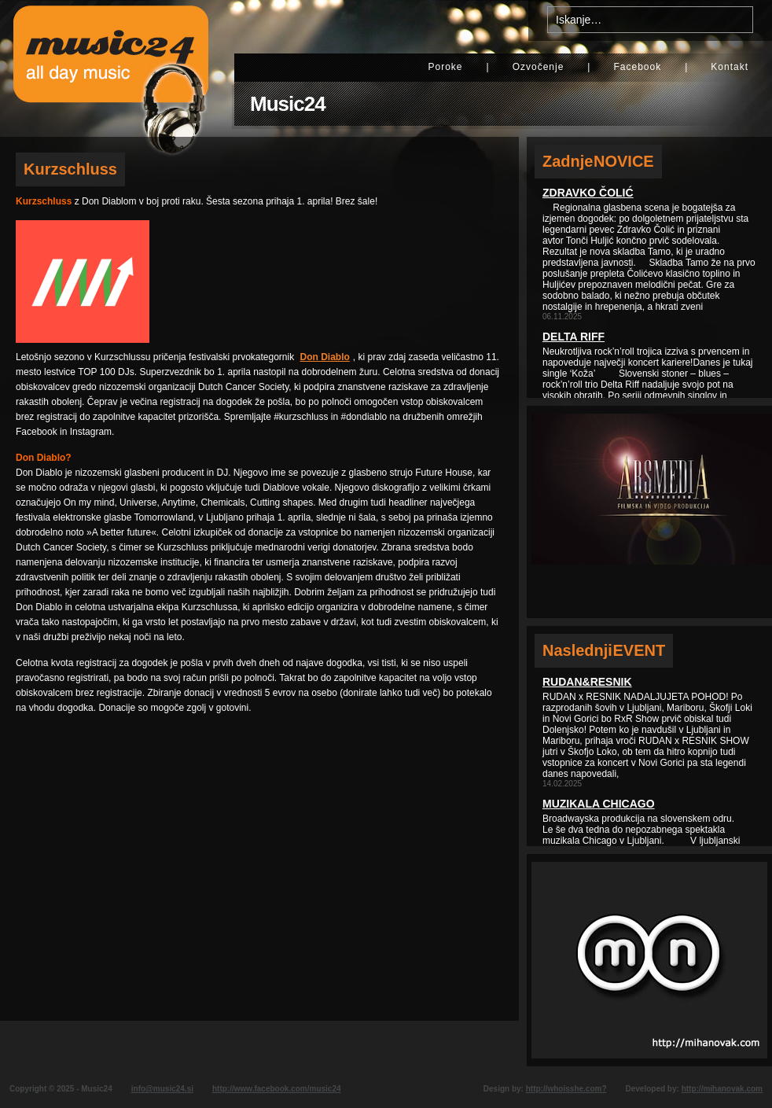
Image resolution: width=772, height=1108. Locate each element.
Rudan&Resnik (587, 681)
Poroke (445, 66)
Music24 (287, 104)
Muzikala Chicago (598, 803)
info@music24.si (162, 1088)
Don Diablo (325, 357)
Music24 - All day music (110, 68)
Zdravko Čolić (588, 192)
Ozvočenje (538, 66)
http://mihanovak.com (722, 1088)
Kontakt (729, 66)
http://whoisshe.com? (566, 1088)
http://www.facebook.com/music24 (276, 1088)
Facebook (637, 66)
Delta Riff (573, 336)
